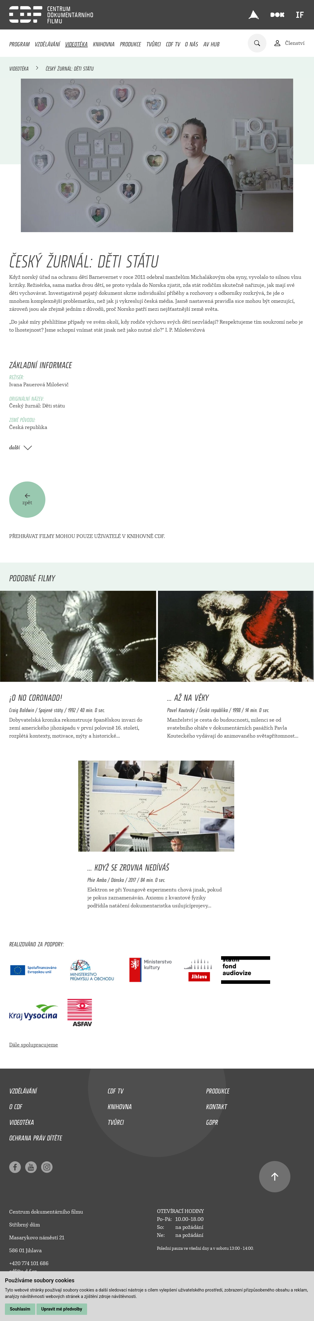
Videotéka (76, 43)
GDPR (212, 1120)
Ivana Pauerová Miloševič (39, 385)
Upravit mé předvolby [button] (61, 1309)
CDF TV (173, 43)
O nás (191, 43)
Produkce (130, 43)
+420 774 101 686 (28, 1263)
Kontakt (216, 1105)
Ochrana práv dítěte (35, 1136)
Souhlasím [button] (20, 1309)
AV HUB (211, 43)
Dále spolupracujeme (33, 1045)
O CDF (15, 1105)
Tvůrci (153, 43)
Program (19, 43)
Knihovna (104, 43)
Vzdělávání (47, 43)
